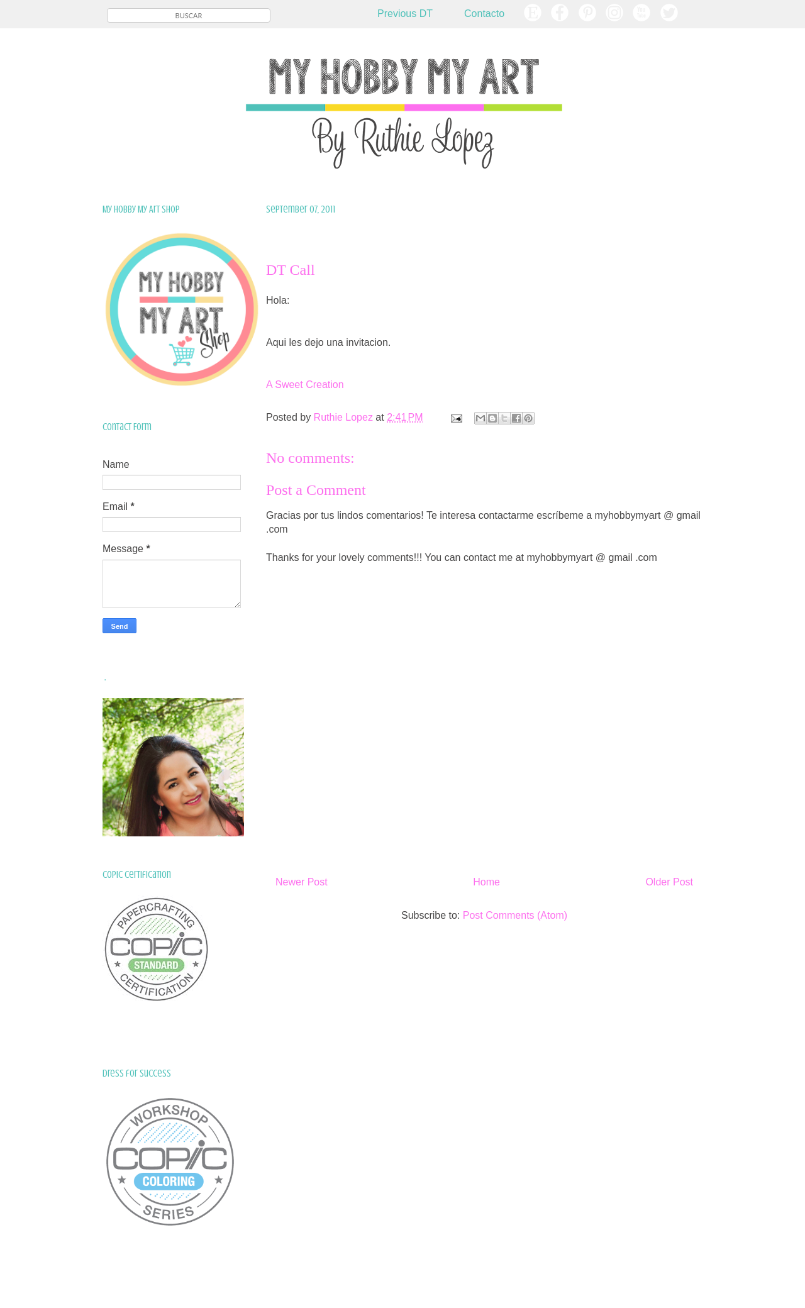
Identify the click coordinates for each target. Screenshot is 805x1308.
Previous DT (405, 13)
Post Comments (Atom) (515, 915)
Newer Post (301, 882)
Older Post (669, 882)
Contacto (484, 13)
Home (486, 882)
